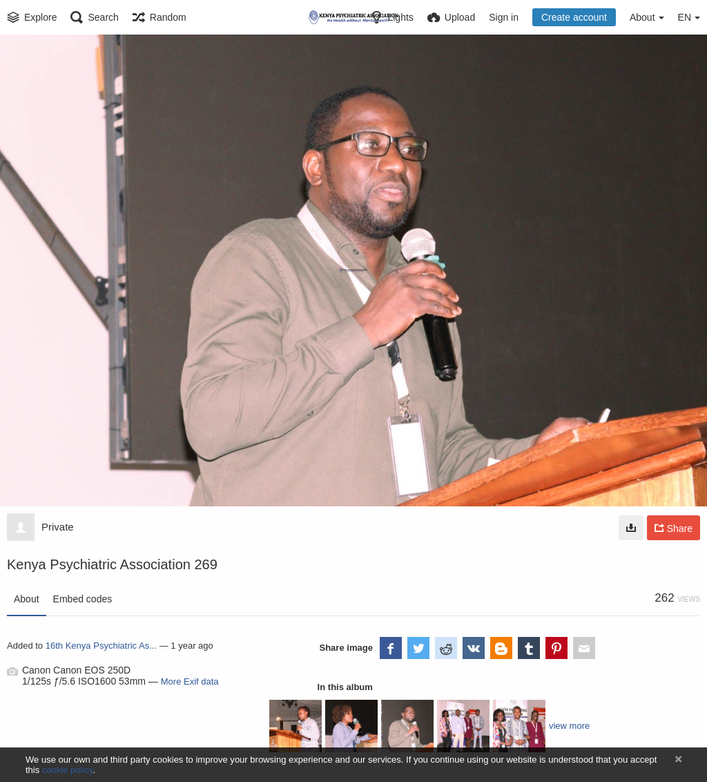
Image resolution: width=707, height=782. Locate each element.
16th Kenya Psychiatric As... (101, 645)
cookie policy (67, 770)
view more (569, 726)
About (26, 598)
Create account (574, 17)
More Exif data (190, 681)
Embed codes (83, 598)
